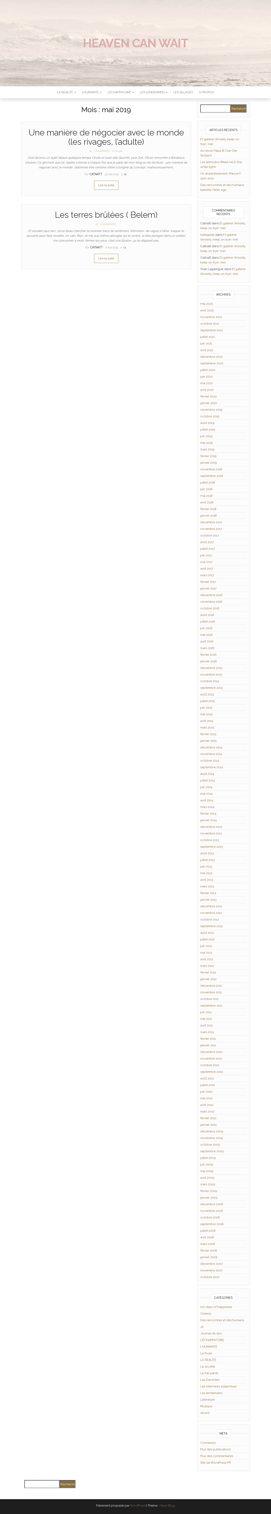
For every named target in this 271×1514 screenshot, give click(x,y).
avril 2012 (206, 959)
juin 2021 (206, 343)
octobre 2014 (209, 760)
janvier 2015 (208, 741)
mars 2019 (207, 449)
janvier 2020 (208, 403)
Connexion (208, 1443)
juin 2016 (206, 628)
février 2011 (208, 1038)
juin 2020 (206, 376)
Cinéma (205, 1313)
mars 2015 (207, 727)
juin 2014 (206, 787)
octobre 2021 (209, 323)
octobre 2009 (210, 1144)
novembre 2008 (211, 1211)
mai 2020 (206, 383)
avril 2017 (206, 568)
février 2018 (208, 509)
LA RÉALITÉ (66, 92)
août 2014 (207, 774)
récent (205, 1413)
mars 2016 (207, 648)
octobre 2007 (210, 1277)
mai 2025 (206, 304)
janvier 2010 (208, 1125)
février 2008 (208, 1250)
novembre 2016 (211, 602)
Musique (206, 1406)
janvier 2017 (208, 588)
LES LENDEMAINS (153, 92)
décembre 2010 (211, 1052)
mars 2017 (207, 575)
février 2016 (208, 654)
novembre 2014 (211, 754)
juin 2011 (206, 1012)
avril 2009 (207, 1178)
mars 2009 (207, 1184)
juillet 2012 (207, 939)
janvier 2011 (208, 1045)
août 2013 (207, 853)
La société (207, 1366)
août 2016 (207, 615)
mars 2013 (207, 886)
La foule (117, 150)
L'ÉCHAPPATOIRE (212, 1340)
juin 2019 (206, 436)
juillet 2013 (207, 860)
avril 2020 (207, 390)
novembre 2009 (211, 1138)
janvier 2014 (208, 820)
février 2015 (208, 734)
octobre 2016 (209, 608)
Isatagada (207, 235)
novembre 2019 (211, 410)
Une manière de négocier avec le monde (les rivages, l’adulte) (106, 137)
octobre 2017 (209, 535)
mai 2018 (206, 496)
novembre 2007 (211, 1270)
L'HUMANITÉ (102, 150)
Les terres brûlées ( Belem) (106, 215)
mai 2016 (206, 635)
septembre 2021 (211, 330)
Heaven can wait (135, 43)
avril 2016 (207, 641)
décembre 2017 (211, 522)
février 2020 (208, 396)
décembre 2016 (211, 595)
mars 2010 (207, 1111)
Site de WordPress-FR (215, 1462)
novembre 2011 (211, 992)
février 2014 (208, 813)
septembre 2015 (211, 688)
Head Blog (167, 1505)
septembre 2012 (211, 926)
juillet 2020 (207, 370)
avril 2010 (206, 1105)
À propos (206, 92)
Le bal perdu (209, 1373)
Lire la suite (106, 185)
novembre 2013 (211, 833)
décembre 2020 (211, 357)
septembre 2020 (211, 363)
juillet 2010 (207, 1085)
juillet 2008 (208, 1231)
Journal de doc (211, 1333)
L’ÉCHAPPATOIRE (121, 92)
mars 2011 (207, 1032)
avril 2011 (206, 1025)
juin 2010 (206, 1091)
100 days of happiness (216, 1307)
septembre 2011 (211, 1005)
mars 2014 (207, 807)
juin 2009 (206, 1164)
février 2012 (208, 972)
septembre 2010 (211, 1072)
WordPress (137, 1505)
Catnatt (96, 174)
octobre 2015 (209, 681)
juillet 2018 (207, 482)
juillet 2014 (207, 780)
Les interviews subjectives (218, 1386)
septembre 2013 (211, 846)
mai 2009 (206, 1171)
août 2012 (207, 933)
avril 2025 (207, 310)
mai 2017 (206, 562)
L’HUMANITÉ (92, 92)
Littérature (207, 1399)
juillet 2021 (207, 337)
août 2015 (207, 694)
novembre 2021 (211, 317)
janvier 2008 (208, 1257)
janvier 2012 (208, 979)
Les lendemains (211, 1393)
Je (90, 150)
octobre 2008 (210, 1217)
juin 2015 (206, 707)
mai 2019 (206, 443)
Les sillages (183, 92)
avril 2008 (207, 1237)
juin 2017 (206, 555)
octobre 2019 (209, 416)
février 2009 (208, 1191)
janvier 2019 (208, 462)
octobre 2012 (209, 919)
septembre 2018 (211, 476)
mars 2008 (207, 1244)
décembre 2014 (211, 747)
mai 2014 (206, 794)
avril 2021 (206, 350)
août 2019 (207, 423)
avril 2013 (206, 880)
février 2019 (208, 456)
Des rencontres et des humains (222, 1320)
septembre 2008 (212, 1224)
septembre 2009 (212, 1151)
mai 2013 (206, 873)
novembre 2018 (211, 469)
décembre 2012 (211, 906)
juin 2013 (206, 866)
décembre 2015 (211, 668)
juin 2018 (206, 489)
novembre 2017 (211, 529)
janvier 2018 (208, 515)
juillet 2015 (207, 701)
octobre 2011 (209, 999)
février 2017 (208, 582)
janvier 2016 (208, 661)
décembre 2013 (211, 827)
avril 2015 (206, 721)
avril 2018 (206, 502)
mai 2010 (206, 1098)
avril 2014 (206, 800)
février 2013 (208, 893)
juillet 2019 (207, 429)
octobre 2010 (209, 1065)
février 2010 (208, 1118)
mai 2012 (206, 952)
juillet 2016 (207, 621)
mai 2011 (206, 1019)
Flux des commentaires (216, 1456)
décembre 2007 (211, 1264)
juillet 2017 (207, 549)
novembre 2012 (211, 913)
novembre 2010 (211, 1058)
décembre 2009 (211, 1131)
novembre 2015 (211, 674)
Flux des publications (215, 1449)
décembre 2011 (211, 986)
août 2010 (207, 1078)
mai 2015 (206, 714)
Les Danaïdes (210, 1380)
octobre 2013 (209, 840)
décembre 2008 (211, 1204)
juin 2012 (206, 946)
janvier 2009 (209, 1197)
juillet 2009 (208, 1158)
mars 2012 (207, 966)
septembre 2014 (211, 767)
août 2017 (207, 542)
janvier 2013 (208, 899)
